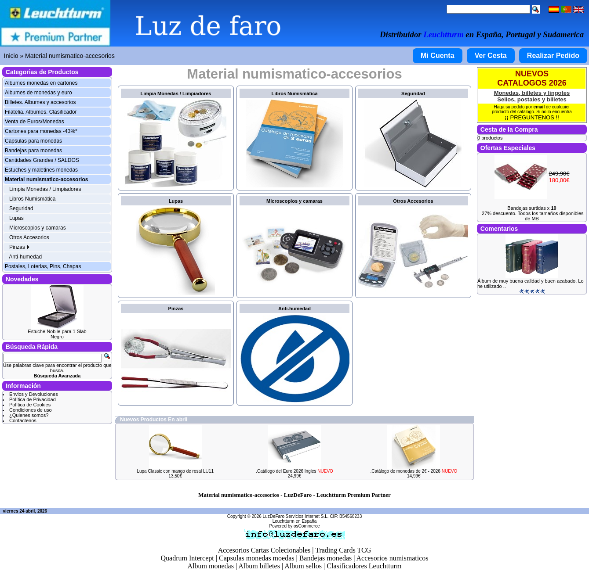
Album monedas (211, 566)
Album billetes (259, 566)
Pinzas (19, 247)
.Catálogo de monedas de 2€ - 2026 (413, 471)
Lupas (16, 218)
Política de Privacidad (32, 399)
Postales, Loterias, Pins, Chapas (43, 266)
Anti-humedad (25, 257)
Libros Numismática (32, 199)
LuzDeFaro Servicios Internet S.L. (296, 516)
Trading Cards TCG (343, 550)
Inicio (11, 55)
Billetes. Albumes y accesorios (40, 102)
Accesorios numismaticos (392, 558)
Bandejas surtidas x (531, 208)
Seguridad (21, 208)
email (539, 106)
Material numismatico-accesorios (70, 55)
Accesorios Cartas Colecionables (264, 550)
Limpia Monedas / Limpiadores (45, 189)
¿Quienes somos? (28, 415)
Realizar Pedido (553, 55)
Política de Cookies (30, 404)
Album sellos (303, 566)
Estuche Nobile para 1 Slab (57, 331)
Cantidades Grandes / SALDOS (42, 160)
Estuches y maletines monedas (41, 170)
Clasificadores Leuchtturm (364, 566)
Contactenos (22, 420)
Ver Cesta (491, 55)
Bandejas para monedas (33, 150)
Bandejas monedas (325, 558)
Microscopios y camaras (37, 228)
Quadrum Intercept (187, 558)
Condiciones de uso (30, 410)
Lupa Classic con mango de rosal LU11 (175, 471)
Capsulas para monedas (33, 141)
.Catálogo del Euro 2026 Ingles (294, 471)
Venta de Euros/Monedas (34, 121)
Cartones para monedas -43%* (41, 131)
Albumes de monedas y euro (38, 93)
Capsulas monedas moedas (256, 558)
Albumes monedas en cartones (41, 83)
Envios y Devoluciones (33, 394)
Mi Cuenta (437, 55)
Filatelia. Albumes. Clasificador (40, 112)
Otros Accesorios (29, 237)
